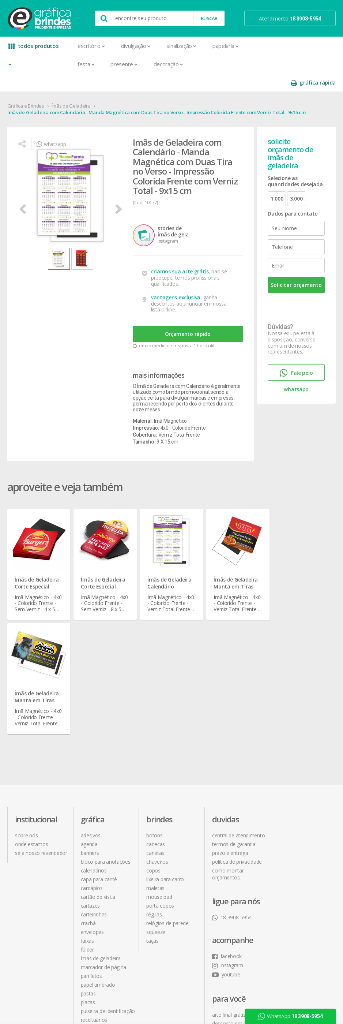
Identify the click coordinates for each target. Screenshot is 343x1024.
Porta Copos (160, 773)
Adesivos (91, 702)
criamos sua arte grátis (180, 253)
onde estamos (31, 711)
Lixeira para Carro (165, 746)
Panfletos (91, 843)
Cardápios (92, 755)
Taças (152, 808)
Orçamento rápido (188, 315)
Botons (154, 702)
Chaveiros (157, 729)
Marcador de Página (104, 834)
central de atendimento (238, 702)
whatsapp (51, 125)
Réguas (154, 781)
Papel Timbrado (98, 852)
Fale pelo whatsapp (296, 356)
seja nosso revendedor (41, 720)
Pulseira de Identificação (108, 878)
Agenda (89, 711)
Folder (87, 817)
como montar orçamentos (228, 741)
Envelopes (92, 799)
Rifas (86, 896)
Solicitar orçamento (296, 266)
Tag (84, 931)
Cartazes (90, 773)
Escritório (91, 45)
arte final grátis (294, 761)
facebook (292, 702)
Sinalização (181, 45)
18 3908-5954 (232, 784)
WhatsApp (290, 1016)
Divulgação (136, 45)
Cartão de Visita (98, 764)
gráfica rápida (313, 46)
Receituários (94, 887)
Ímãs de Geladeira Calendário (169, 565)
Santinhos (92, 913)
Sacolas (89, 904)
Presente (123, 64)
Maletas (155, 755)
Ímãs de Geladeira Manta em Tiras (236, 565)
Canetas (155, 720)
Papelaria (225, 45)
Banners (90, 720)
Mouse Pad (159, 764)
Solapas (89, 922)
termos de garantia (234, 711)
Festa (86, 64)
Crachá (88, 790)
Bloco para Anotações (106, 729)
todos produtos (33, 48)
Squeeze (155, 799)
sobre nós (26, 702)
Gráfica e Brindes (25, 87)
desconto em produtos (304, 770)
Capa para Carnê (99, 746)
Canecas (155, 711)
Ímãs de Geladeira (71, 87)
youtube (292, 721)
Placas (88, 869)
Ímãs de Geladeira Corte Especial (37, 565)
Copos (153, 738)
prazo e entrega (230, 720)
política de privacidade (237, 729)
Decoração (168, 64)
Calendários (94, 738)
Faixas (87, 808)
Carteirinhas (94, 781)
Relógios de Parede (167, 790)
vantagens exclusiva (175, 279)
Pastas (88, 860)
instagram (293, 712)
